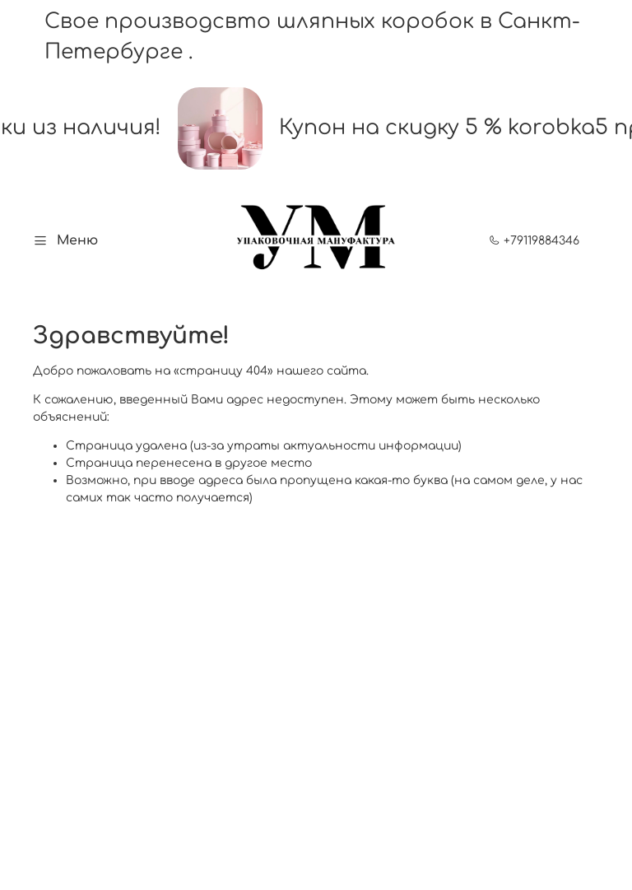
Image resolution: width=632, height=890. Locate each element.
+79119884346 (534, 241)
